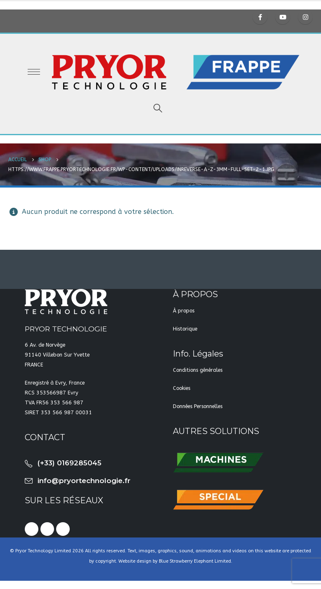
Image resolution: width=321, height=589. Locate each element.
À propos (183, 310)
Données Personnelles (197, 406)
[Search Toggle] (157, 108)
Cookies (181, 388)
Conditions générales (197, 370)
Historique (185, 329)
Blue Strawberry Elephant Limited (195, 561)
